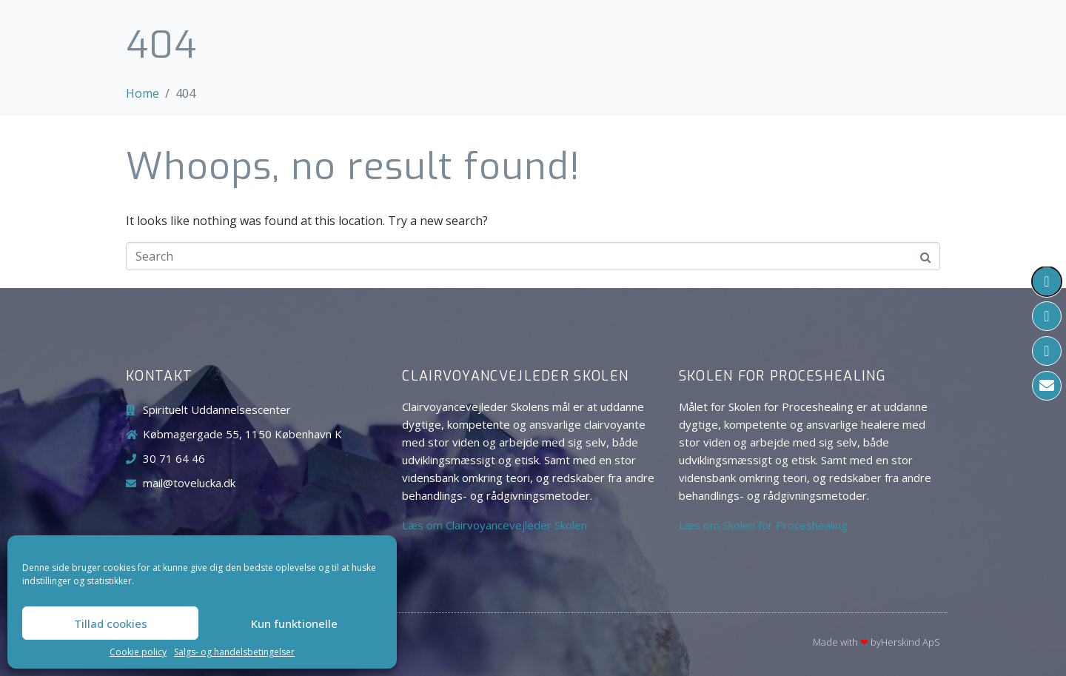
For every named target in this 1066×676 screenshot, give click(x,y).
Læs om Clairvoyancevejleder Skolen (494, 525)
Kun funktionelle (294, 623)
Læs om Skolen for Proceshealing (763, 525)
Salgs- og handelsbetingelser (234, 652)
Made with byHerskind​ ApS (876, 642)
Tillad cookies (110, 623)
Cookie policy (138, 652)
